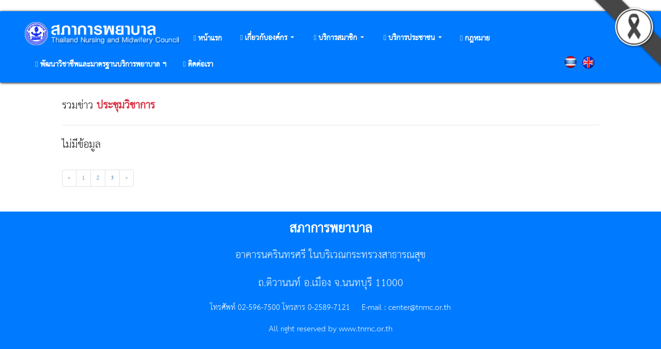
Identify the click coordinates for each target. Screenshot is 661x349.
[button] (267, 38)
